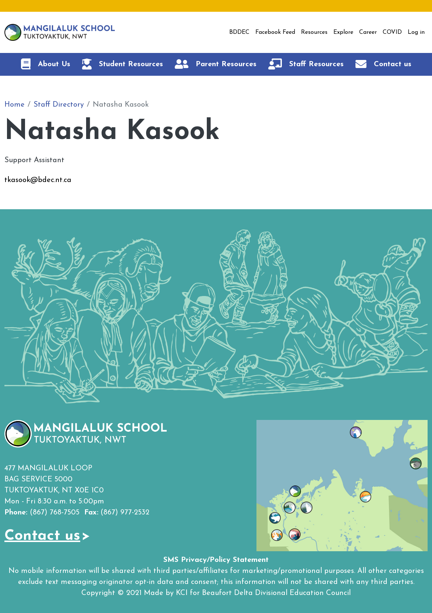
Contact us (42, 536)
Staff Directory (58, 104)
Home (14, 104)
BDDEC (239, 32)
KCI (182, 593)
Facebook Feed (275, 32)
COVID (392, 32)
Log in (416, 32)
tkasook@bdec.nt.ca (37, 180)
